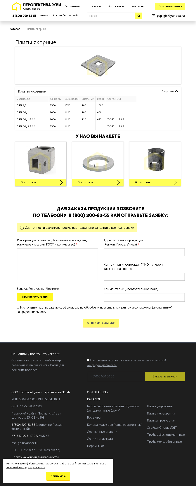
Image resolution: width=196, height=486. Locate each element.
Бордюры (94, 417)
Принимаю (58, 476)
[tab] (98, 91)
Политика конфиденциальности (35, 457)
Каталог (15, 29)
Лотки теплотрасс (100, 439)
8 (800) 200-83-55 (89, 215)
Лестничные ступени (102, 432)
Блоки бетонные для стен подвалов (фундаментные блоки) (113, 408)
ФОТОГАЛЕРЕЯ (98, 392)
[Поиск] (111, 16)
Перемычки (95, 446)
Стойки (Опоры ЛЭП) (162, 428)
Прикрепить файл (35, 296)
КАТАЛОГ (94, 399)
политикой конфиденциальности (25, 467)
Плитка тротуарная (161, 420)
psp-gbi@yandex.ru (171, 16)
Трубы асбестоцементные (166, 435)
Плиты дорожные (160, 406)
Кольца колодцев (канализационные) (114, 425)
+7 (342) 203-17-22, (24, 436)
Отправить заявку (170, 6)
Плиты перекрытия (161, 413)
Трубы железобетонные (164, 442)
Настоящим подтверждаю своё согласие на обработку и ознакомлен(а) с (95, 309)
